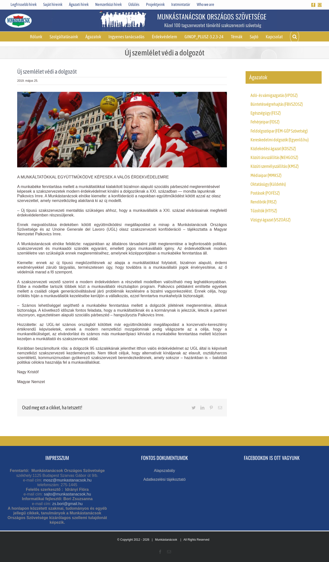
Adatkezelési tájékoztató (164, 479)
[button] (294, 36)
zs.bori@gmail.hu (67, 504)
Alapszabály (164, 470)
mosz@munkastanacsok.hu (67, 480)
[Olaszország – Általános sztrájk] (122, 129)
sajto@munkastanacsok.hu (67, 494)
